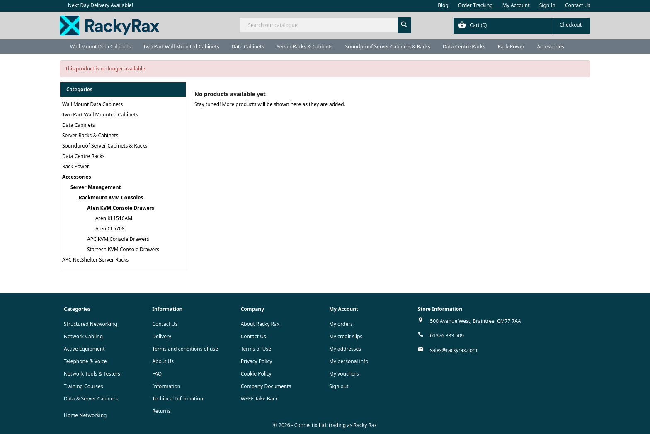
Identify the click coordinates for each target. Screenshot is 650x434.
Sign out (339, 386)
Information (166, 386)
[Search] (324, 25)
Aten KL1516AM (113, 218)
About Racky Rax (260, 323)
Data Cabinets (247, 46)
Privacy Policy (256, 361)
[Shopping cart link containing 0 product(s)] (521, 25)
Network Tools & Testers (92, 373)
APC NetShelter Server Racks (95, 259)
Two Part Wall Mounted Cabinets (181, 46)
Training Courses (83, 386)
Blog (443, 5)
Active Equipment (84, 348)
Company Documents (266, 386)
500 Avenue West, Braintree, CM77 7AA (475, 321)
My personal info (349, 361)
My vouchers (344, 373)
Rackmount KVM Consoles (111, 197)
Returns (161, 411)
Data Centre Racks (464, 46)
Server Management (95, 187)
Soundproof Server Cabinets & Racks (387, 46)
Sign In (547, 5)
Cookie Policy (256, 373)
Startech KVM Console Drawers (123, 249)
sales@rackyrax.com (453, 350)
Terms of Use (256, 348)
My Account (516, 5)
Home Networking (85, 415)
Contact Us (577, 5)
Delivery (161, 336)
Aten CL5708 (110, 228)
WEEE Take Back (259, 398)
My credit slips (345, 336)
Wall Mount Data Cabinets (100, 46)
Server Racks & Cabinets (304, 46)
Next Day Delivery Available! (100, 5)
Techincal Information (177, 398)
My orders (341, 323)
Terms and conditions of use (185, 348)
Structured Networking (90, 323)
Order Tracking (475, 5)
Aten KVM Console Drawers (120, 207)
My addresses (345, 348)
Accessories (550, 46)
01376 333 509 (447, 335)
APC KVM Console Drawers (118, 238)
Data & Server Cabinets (91, 398)
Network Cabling (83, 336)
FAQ (157, 373)
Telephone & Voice (85, 361)
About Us (163, 361)
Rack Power (510, 46)
